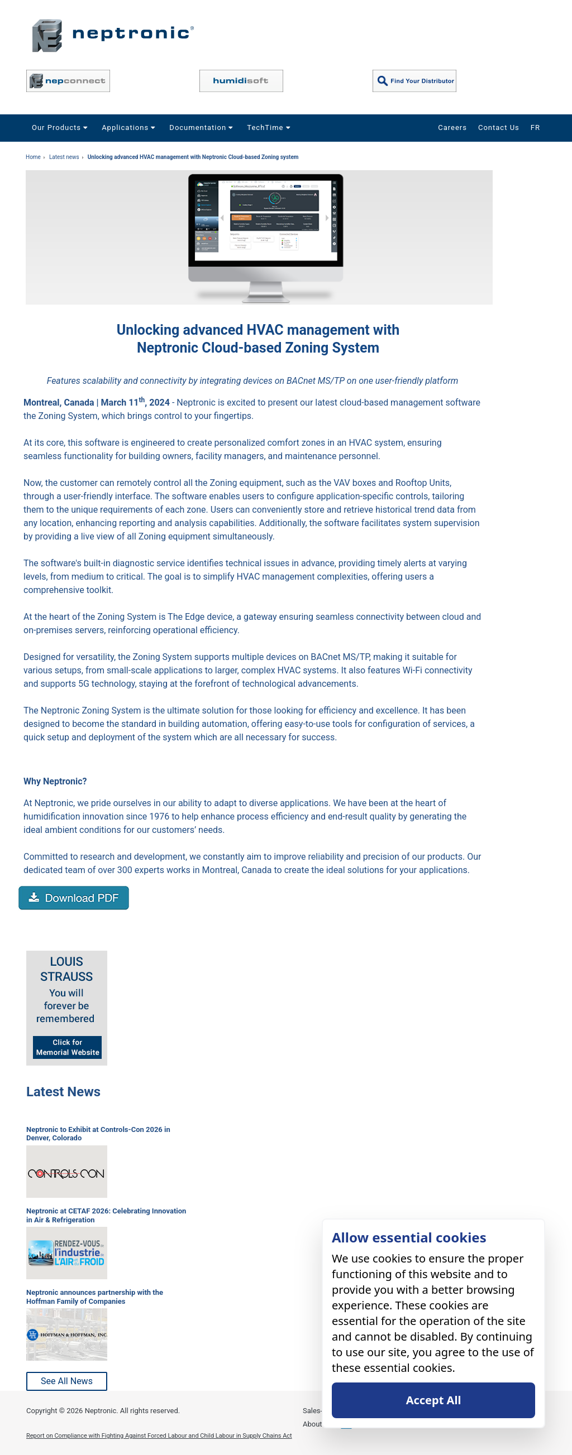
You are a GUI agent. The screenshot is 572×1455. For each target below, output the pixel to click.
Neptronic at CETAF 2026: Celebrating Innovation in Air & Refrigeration (106, 1215)
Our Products (61, 127)
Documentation (202, 127)
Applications (130, 127)
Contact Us (498, 127)
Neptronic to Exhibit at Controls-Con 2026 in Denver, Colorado (98, 1134)
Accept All (433, 1400)
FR (535, 127)
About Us (317, 1424)
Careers (452, 127)
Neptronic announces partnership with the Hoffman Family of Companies (94, 1296)
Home (33, 157)
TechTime (270, 127)
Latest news (64, 157)
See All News (67, 1381)
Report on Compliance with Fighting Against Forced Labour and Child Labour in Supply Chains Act (159, 1435)
